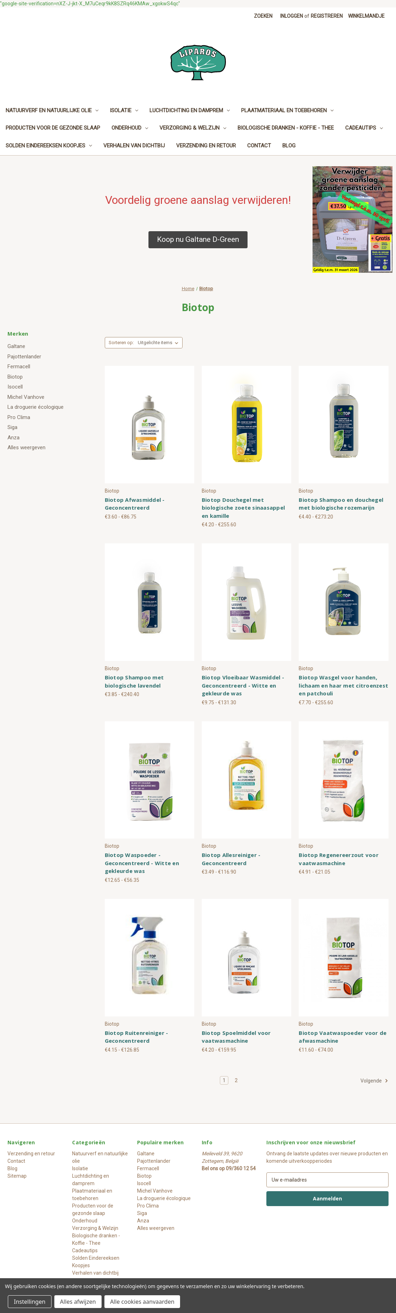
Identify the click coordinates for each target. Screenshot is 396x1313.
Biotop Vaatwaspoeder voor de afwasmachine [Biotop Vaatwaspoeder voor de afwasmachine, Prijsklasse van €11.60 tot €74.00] (342, 1037)
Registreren (327, 16)
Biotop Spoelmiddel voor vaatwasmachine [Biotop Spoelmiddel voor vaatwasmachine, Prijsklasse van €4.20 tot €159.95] (236, 1037)
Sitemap (17, 1176)
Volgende (374, 1080)
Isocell (15, 387)
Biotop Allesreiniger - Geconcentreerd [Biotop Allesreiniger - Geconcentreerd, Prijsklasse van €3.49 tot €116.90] (231, 859)
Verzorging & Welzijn (192, 128)
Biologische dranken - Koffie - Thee (286, 128)
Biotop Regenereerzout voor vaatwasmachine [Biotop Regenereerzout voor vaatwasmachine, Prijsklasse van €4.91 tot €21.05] (339, 859)
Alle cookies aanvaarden (142, 1302)
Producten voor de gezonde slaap (53, 128)
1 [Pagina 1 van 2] (224, 1080)
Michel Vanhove (25, 397)
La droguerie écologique (35, 407)
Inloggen (291, 16)
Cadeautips (364, 128)
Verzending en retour (206, 145)
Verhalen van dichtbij (134, 145)
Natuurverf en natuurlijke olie (52, 110)
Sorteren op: (121, 342)
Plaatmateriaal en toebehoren (287, 110)
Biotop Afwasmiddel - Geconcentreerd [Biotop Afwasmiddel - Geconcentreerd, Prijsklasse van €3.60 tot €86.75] (135, 503)
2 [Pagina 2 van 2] (236, 1080)
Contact (259, 145)
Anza (13, 437)
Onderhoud (130, 128)
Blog (288, 145)
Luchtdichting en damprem (190, 110)
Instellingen (29, 1302)
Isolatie (124, 110)
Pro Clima (18, 417)
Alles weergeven (26, 447)
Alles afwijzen (78, 1302)
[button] (198, 239)
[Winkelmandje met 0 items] (366, 16)
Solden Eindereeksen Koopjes (49, 145)
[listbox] (159, 342)
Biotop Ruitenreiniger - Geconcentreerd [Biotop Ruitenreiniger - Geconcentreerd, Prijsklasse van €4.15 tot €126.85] (136, 1037)
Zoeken (263, 16)
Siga (12, 427)
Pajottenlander (24, 356)
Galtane (16, 346)
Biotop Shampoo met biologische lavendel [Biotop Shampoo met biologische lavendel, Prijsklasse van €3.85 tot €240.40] (134, 681)
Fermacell (18, 366)
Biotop (15, 377)
